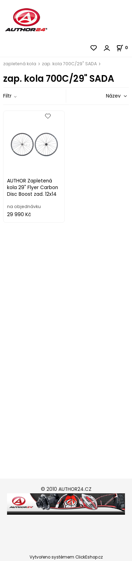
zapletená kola (19, 64)
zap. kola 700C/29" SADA (69, 64)
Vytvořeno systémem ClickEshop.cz (66, 557)
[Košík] (124, 48)
